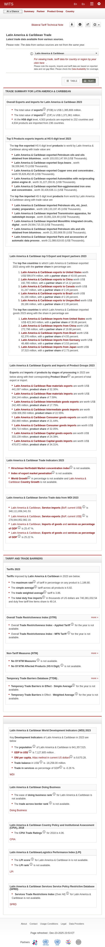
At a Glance (13, 11)
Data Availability (79, 69)
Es (83, 4)
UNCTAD (46, 942)
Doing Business (18, 810)
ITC (36, 942)
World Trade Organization (68, 942)
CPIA (12, 839)
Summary (29, 11)
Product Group (55, 11)
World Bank (79, 942)
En (75, 4)
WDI (12, 774)
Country (70, 11)
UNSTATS (57, 942)
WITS (8, 4)
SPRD (13, 904)
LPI (11, 871)
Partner (41, 11)
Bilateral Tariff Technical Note (47, 24)
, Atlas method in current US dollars (42, 757)
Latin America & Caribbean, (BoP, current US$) (46, 507)
